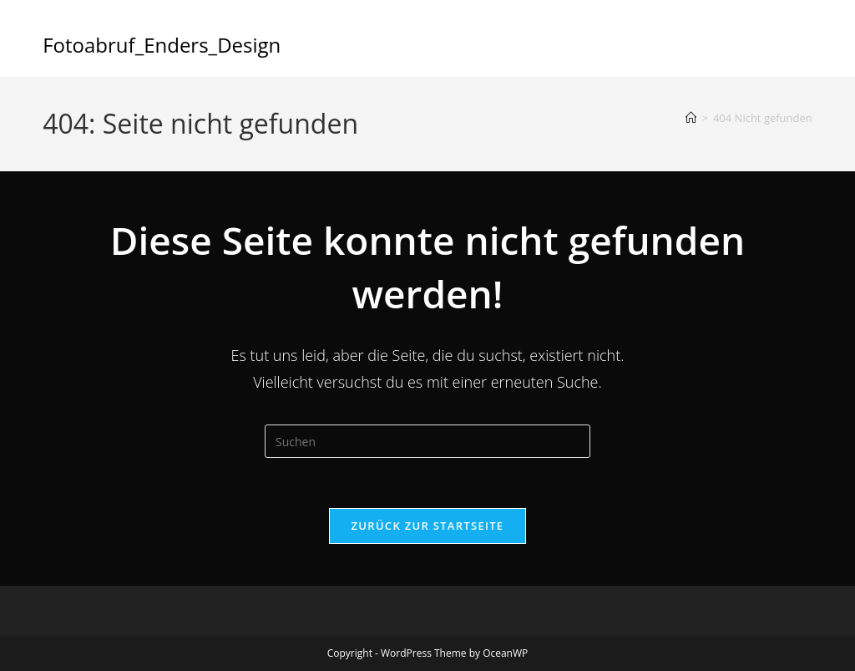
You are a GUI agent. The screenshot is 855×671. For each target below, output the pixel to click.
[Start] (691, 117)
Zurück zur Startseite (428, 525)
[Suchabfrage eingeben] (427, 441)
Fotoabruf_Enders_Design (162, 44)
